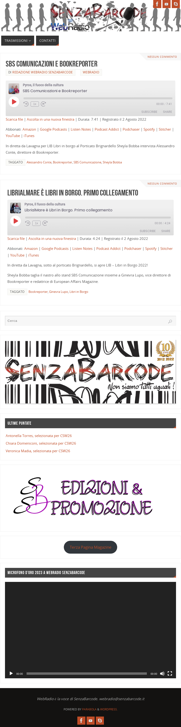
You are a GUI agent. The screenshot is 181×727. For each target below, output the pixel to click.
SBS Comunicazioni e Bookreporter (51, 63)
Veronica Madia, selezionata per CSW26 (38, 450)
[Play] (11, 673)
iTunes (29, 135)
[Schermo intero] (169, 673)
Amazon (29, 129)
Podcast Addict (107, 129)
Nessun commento (162, 56)
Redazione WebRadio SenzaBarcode (42, 72)
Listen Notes (81, 129)
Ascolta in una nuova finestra (50, 119)
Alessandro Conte (39, 162)
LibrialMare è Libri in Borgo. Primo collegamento (72, 192)
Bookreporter (62, 162)
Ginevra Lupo (58, 292)
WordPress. (109, 709)
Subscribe (149, 112)
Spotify (149, 129)
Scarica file (14, 119)
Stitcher (165, 129)
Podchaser (131, 129)
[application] (90, 630)
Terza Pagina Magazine (90, 547)
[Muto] (162, 673)
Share (167, 112)
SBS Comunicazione (87, 162)
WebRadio (91, 72)
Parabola (89, 709)
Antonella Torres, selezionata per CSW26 (39, 435)
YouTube (13, 135)
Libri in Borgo (79, 292)
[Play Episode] (14, 101)
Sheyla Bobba (112, 162)
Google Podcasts (53, 129)
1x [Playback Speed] (34, 104)
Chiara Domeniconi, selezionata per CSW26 (41, 443)
